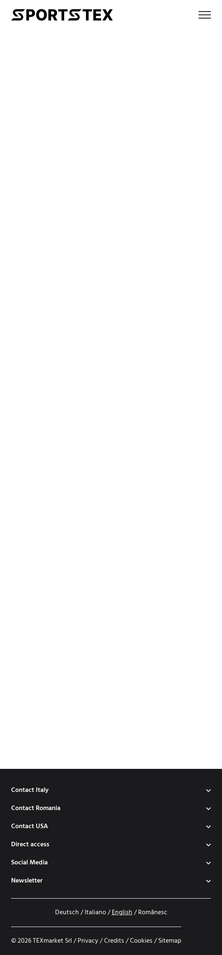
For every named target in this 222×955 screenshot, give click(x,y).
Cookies (141, 941)
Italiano (95, 913)
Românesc (152, 913)
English (122, 913)
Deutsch (67, 913)
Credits (114, 941)
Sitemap (169, 941)
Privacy (88, 941)
